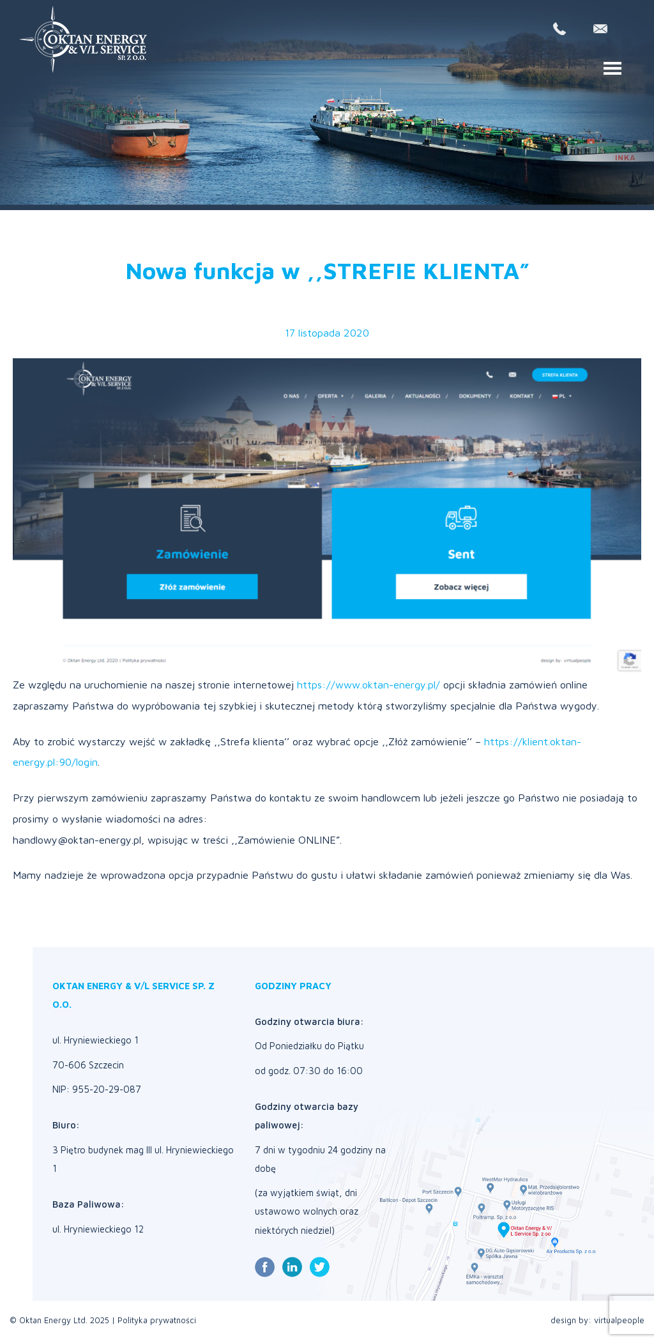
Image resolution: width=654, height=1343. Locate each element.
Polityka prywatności (157, 1320)
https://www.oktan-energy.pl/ (368, 684)
